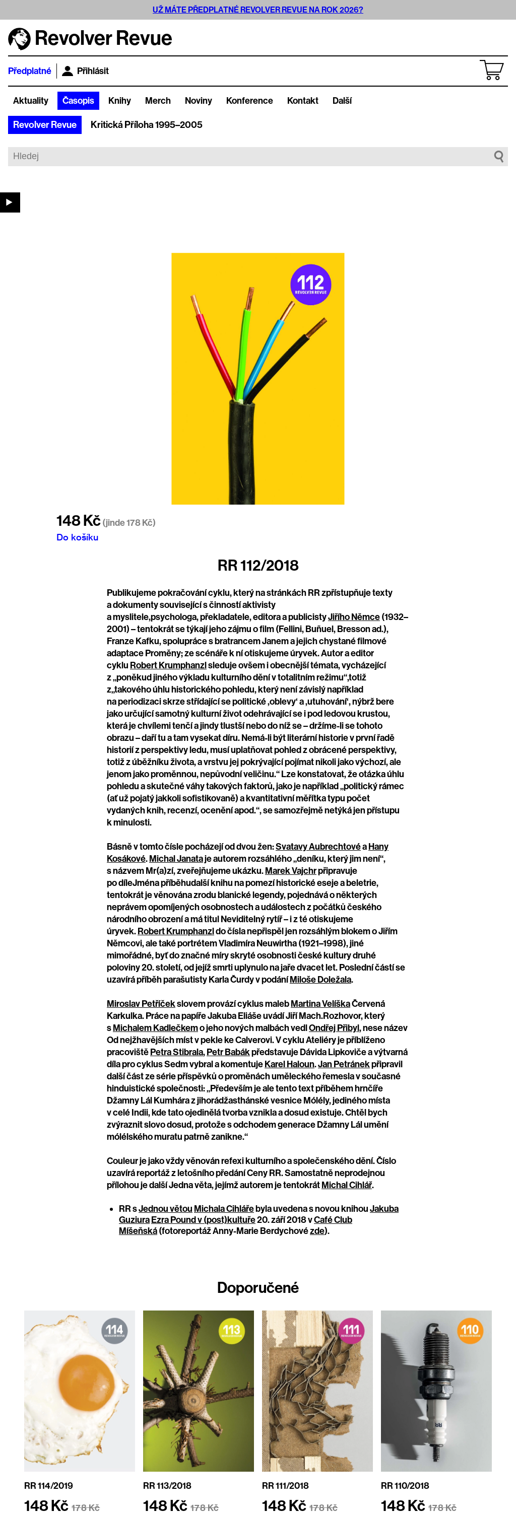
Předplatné (29, 71)
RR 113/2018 (167, 1485)
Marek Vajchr (290, 870)
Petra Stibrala (176, 1052)
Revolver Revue (45, 124)
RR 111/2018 (285, 1485)
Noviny (198, 100)
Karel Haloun (289, 1064)
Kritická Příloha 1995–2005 (147, 124)
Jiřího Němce (354, 617)
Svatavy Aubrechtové (318, 846)
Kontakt (302, 100)
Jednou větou (165, 1208)
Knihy (119, 100)
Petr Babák (228, 1052)
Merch (158, 100)
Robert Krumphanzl (168, 665)
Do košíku (77, 536)
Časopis (78, 100)
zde (317, 1230)
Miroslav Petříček (141, 1003)
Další (342, 100)
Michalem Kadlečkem (155, 1028)
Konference (249, 100)
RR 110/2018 (405, 1485)
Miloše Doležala (320, 979)
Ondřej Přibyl (334, 1028)
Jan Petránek (344, 1064)
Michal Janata (176, 858)
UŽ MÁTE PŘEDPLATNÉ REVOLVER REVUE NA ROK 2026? (258, 10)
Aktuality (30, 100)
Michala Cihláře (224, 1208)
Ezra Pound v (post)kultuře (203, 1219)
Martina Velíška (320, 1003)
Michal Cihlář (346, 1185)
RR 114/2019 (48, 1485)
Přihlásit (85, 71)
